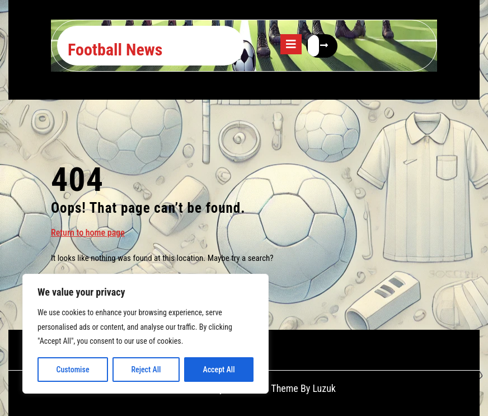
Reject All (146, 369)
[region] (145, 334)
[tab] (291, 44)
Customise (72, 369)
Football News (115, 49)
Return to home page (88, 232)
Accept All (218, 369)
